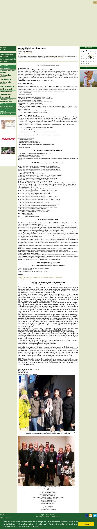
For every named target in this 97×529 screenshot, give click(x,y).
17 (90, 58)
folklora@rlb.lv (28, 53)
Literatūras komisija (7, 86)
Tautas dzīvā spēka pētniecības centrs (6, 100)
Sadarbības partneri (6, 114)
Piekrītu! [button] (86, 524)
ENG (95, 3)
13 (81, 58)
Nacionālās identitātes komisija (7, 71)
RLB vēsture (4, 65)
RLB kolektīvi (4, 104)
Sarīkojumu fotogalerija (8, 59)
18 (93, 58)
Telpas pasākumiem (6, 54)
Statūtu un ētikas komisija (5, 83)
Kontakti (3, 50)
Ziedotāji (3, 111)
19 (95, 58)
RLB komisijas (5, 68)
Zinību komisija (5, 79)
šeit (40, 526)
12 (95, 56)
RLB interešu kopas (6, 106)
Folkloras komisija (6, 89)
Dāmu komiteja (5, 97)
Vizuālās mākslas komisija (5, 76)
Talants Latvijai (5, 109)
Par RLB (3, 47)
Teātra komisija (5, 94)
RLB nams (3, 61)
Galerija (88, 68)
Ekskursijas (4, 56)
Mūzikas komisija (6, 92)
